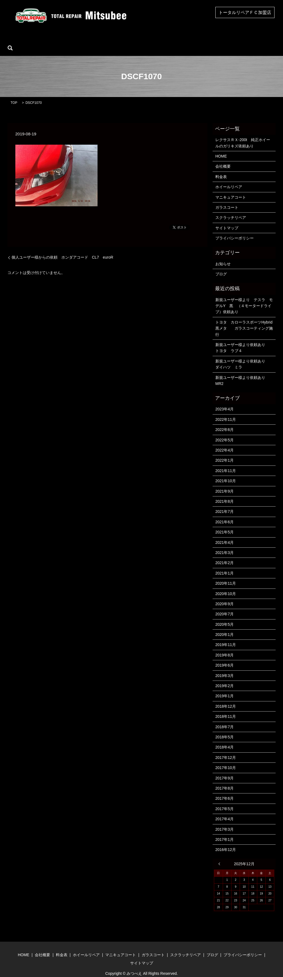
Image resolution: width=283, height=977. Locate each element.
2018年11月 (225, 708)
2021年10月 (225, 472)
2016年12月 (225, 841)
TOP (14, 94)
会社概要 (59, 39)
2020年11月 (225, 575)
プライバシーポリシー (234, 229)
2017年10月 (225, 759)
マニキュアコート (127, 39)
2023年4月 (224, 401)
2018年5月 (224, 728)
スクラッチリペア (199, 39)
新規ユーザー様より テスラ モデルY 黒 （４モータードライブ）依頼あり (244, 297)
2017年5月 (224, 800)
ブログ (229, 39)
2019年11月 (225, 636)
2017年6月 (224, 790)
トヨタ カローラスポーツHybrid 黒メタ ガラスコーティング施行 (244, 320)
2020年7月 (224, 606)
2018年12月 (225, 698)
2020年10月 (225, 585)
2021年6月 (224, 513)
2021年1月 (224, 564)
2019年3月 (224, 667)
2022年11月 (225, 411)
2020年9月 (224, 595)
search (248, 39)
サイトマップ (226, 219)
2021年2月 (224, 554)
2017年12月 (225, 749)
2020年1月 (224, 626)
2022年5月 (224, 431)
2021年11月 (225, 462)
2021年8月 (224, 493)
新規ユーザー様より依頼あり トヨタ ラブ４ (244, 339)
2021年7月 (224, 503)
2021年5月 (224, 523)
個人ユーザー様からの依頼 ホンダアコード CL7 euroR (62, 249)
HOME (36, 39)
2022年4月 (224, 441)
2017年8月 (224, 780)
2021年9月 (224, 483)
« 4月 (220, 855)
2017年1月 (224, 831)
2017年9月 (224, 769)
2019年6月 (224, 657)
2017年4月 (224, 810)
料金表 (221, 168)
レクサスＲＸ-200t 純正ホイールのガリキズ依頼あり (242, 134)
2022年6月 (224, 421)
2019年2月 (224, 677)
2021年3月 (224, 544)
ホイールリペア (89, 39)
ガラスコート (163, 39)
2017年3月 (224, 821)
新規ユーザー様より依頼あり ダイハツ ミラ (244, 355)
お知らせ (223, 255)
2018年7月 (224, 718)
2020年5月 (224, 616)
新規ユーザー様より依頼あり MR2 (242, 372)
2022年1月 (224, 452)
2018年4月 (224, 739)
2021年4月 (224, 534)
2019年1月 (224, 687)
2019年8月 (224, 646)
